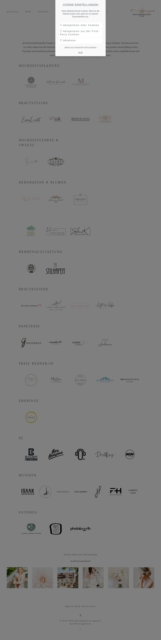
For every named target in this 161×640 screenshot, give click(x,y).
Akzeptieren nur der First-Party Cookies (80, 33)
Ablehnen (68, 40)
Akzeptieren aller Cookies (79, 25)
